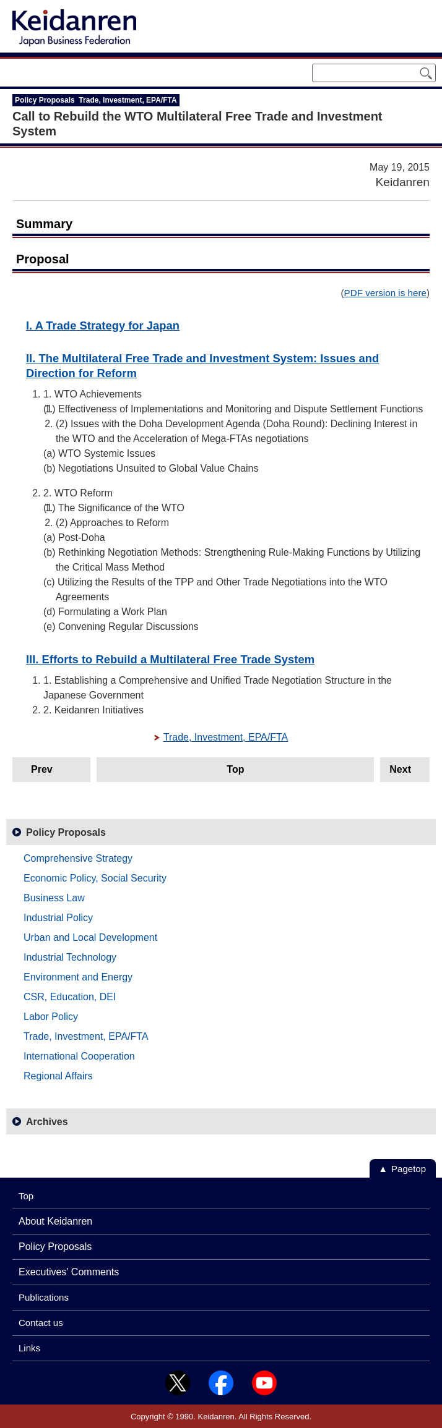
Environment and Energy (78, 977)
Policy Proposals (66, 832)
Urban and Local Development (90, 937)
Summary (44, 224)
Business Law (54, 898)
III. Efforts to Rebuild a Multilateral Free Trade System (170, 659)
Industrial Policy (58, 917)
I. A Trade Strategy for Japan (103, 325)
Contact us (41, 1322)
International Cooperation (79, 1056)
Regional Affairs (58, 1076)
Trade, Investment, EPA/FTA (225, 737)
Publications (44, 1297)
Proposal (42, 259)
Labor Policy (51, 1016)
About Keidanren (55, 1221)
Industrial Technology (70, 957)
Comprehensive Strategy (78, 858)
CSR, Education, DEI (70, 997)
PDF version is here (385, 292)
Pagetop (408, 1168)
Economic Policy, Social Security (95, 878)
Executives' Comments (69, 1272)
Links (29, 1348)
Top (235, 769)
